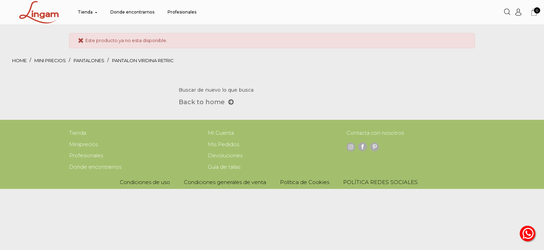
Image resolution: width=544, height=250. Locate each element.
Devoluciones (225, 156)
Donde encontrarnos (95, 168)
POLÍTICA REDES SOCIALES (380, 183)
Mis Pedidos (223, 145)
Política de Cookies (304, 183)
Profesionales (86, 156)
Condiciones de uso (145, 183)
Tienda (77, 133)
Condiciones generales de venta (225, 183)
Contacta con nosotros (376, 133)
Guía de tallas (224, 168)
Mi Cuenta (221, 133)
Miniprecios (83, 145)
